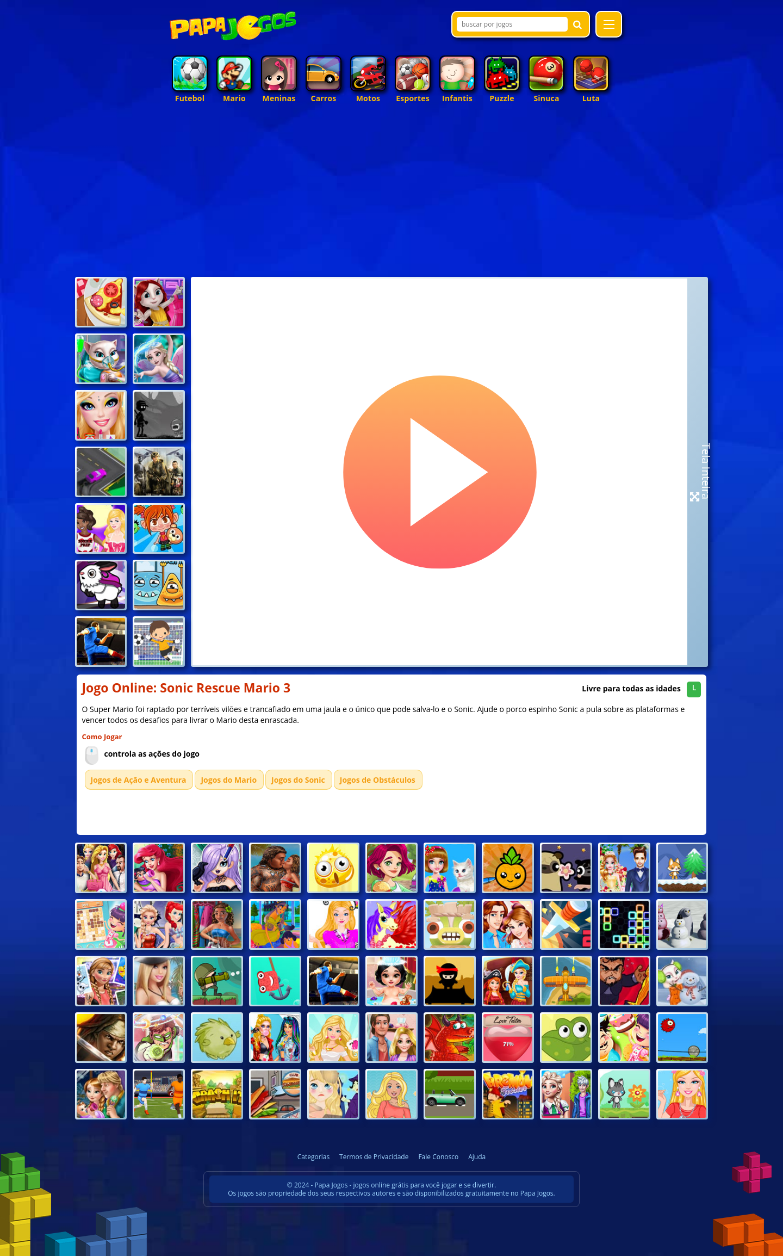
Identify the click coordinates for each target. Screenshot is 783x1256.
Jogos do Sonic (298, 780)
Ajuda (477, 1156)
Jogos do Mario (229, 780)
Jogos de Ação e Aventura (139, 780)
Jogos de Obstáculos (377, 780)
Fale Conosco (438, 1156)
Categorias (313, 1156)
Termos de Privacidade (373, 1156)
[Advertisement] (392, 192)
